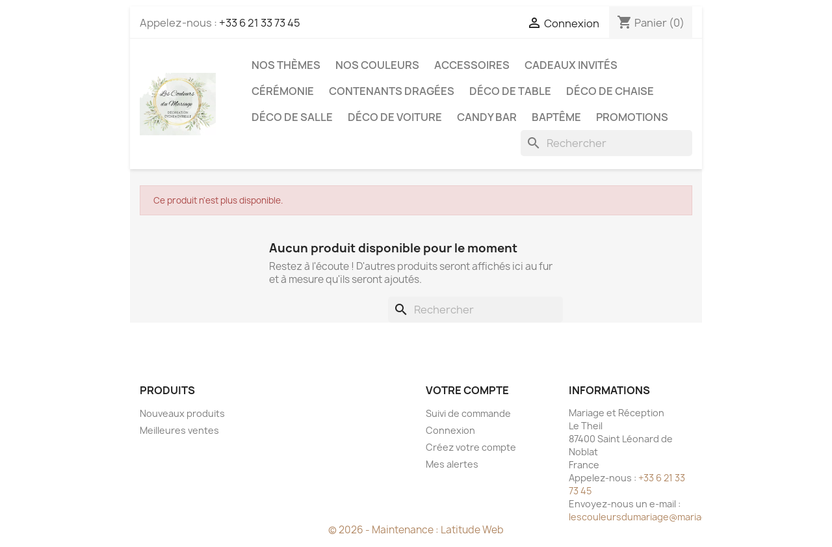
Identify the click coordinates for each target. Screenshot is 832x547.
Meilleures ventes (179, 430)
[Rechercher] (606, 143)
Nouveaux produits (182, 413)
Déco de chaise (610, 91)
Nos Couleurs (377, 65)
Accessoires (472, 65)
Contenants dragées (391, 91)
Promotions (632, 117)
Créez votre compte (471, 447)
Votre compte (467, 390)
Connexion (450, 430)
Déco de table (510, 91)
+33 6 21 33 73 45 (259, 23)
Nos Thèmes (286, 65)
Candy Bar (487, 117)
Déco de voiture (395, 117)
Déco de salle (292, 117)
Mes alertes (452, 464)
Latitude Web (472, 530)
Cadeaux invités (571, 65)
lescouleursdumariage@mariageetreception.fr (673, 517)
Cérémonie (283, 91)
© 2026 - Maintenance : (384, 530)
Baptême (556, 117)
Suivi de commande (468, 413)
